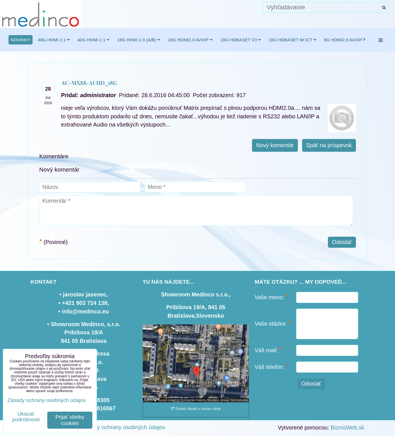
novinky (21, 39)
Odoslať (342, 242)
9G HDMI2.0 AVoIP (345, 39)
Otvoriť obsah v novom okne (195, 409)
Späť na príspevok (329, 145)
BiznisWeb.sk (347, 427)
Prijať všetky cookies (69, 420)
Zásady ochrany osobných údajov (123, 427)
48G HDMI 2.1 (54, 39)
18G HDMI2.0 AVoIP (190, 39)
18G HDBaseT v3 (240, 39)
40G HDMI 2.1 (93, 39)
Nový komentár (275, 145)
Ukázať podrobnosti (26, 416)
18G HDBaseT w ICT (292, 39)
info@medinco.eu (85, 311)
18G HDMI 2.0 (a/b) (138, 39)
